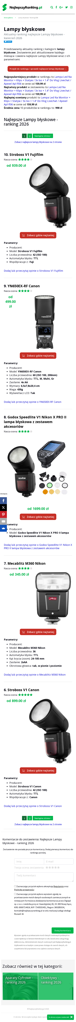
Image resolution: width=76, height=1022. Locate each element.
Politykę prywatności (24, 889)
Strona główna (8, 18)
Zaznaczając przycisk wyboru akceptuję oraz (41, 888)
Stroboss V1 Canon (23, 689)
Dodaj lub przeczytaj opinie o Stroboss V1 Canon (33, 806)
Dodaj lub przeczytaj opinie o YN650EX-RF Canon (32, 401)
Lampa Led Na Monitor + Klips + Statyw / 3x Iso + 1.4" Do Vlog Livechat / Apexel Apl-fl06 (38, 80)
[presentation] (35, 922)
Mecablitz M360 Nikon (27, 563)
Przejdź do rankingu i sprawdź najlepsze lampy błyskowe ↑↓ (38, 68)
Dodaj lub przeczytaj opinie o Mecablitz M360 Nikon (35, 674)
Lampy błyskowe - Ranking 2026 (28, 18)
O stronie (17, 1017)
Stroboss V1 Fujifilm (26, 154)
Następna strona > (42, 136)
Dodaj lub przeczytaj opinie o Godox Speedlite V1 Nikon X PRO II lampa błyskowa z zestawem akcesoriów (38, 546)
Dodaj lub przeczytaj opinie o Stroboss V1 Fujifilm (33, 270)
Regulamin (58, 886)
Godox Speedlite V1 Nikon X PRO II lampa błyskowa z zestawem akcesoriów (35, 422)
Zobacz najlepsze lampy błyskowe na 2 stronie (38, 142)
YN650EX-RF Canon (24, 286)
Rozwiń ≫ (19, 914)
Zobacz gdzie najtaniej (38, 235)
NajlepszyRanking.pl (37, 1009)
